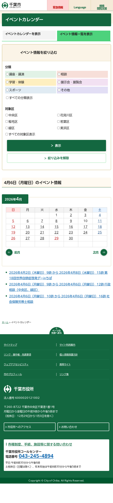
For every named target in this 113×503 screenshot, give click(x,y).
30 (71, 238)
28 (42, 238)
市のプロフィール (13, 374)
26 (13, 238)
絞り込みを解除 (58, 158)
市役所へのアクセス (19, 427)
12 (13, 226)
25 (100, 232)
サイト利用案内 (67, 345)
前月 (17, 252)
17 (85, 226)
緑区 (10, 128)
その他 (64, 90)
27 (28, 238)
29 (56, 238)
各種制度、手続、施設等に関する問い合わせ (40, 444)
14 (42, 226)
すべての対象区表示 (20, 134)
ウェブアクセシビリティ (16, 364)
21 (42, 232)
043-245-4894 (36, 456)
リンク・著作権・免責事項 (17, 354)
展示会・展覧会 (70, 82)
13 (28, 226)
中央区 (11, 115)
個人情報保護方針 (69, 354)
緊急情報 (58, 7)
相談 (62, 74)
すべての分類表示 (19, 97)
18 (100, 226)
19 (13, 232)
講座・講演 (15, 74)
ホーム (5, 322)
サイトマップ (10, 345)
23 (71, 232)
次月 (96, 252)
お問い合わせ (69, 427)
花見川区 (64, 115)
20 (28, 232)
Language (80, 7)
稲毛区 (11, 121)
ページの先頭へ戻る (56, 332)
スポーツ (13, 90)
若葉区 (63, 121)
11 (100, 220)
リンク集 (64, 374)
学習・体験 (15, 82)
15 (56, 226)
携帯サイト (65, 364)
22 (56, 232)
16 (71, 226)
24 (85, 232)
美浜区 (63, 128)
